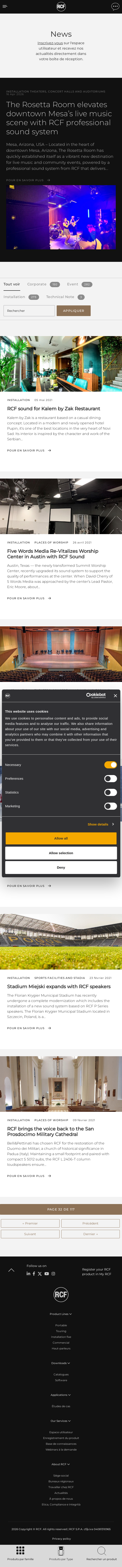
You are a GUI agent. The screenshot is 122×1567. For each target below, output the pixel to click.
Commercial (61, 1342)
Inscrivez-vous (50, 43)
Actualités (61, 1493)
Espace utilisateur (61, 1432)
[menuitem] (61, 1538)
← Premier (30, 1223)
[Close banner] (115, 695)
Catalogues (61, 1374)
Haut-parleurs (61, 1348)
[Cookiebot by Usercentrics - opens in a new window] (86, 696)
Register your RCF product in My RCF (96, 1271)
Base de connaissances (61, 1443)
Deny (61, 867)
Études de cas (61, 1406)
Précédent (90, 1223)
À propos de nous (61, 1498)
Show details (98, 824)
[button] (61, 1209)
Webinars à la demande (61, 1449)
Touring (61, 1331)
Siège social (61, 1475)
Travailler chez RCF (61, 1487)
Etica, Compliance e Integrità (61, 1504)
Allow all (61, 838)
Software (61, 1380)
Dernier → (90, 1234)
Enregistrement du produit (61, 1438)
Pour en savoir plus (25, 180)
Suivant (30, 1234)
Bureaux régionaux (61, 1481)
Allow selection (61, 853)
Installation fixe (61, 1337)
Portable (61, 1325)
